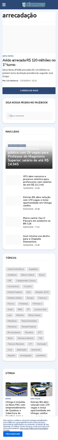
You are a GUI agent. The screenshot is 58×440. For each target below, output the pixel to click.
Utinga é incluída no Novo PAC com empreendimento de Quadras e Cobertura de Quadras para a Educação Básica (15, 410)
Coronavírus (13, 286)
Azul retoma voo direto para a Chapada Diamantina (36, 239)
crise (10, 349)
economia (35, 349)
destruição (21, 349)
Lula (9, 315)
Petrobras (12, 326)
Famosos (42, 298)
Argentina (33, 269)
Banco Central (27, 275)
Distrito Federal (15, 292)
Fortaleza (23, 303)
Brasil (42, 275)
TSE (40, 338)
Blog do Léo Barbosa (16, 116)
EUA (29, 292)
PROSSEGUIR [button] (13, 434)
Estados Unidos (15, 298)
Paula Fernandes (29, 321)
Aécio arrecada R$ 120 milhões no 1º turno (29, 62)
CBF (9, 280)
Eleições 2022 (42, 292)
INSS (20, 309)
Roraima (29, 332)
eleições (11, 355)
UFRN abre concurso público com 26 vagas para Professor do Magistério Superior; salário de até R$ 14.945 (28, 156)
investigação (26, 355)
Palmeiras (12, 321)
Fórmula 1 (37, 303)
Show (10, 338)
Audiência (12, 275)
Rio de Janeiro (14, 332)
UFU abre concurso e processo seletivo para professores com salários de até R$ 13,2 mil (37, 180)
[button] (4, 4)
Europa (30, 298)
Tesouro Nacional (16, 344)
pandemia (41, 355)
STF (40, 332)
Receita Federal (29, 326)
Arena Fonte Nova (16, 269)
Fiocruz (11, 303)
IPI (28, 309)
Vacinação (41, 344)
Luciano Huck (40, 309)
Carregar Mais (29, 90)
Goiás (10, 309)
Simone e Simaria (25, 338)
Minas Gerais (35, 315)
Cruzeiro (28, 286)
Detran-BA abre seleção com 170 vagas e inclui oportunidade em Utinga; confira (37, 201)
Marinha (20, 315)
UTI (30, 344)
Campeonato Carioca (26, 280)
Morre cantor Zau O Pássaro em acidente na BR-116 (36, 221)
